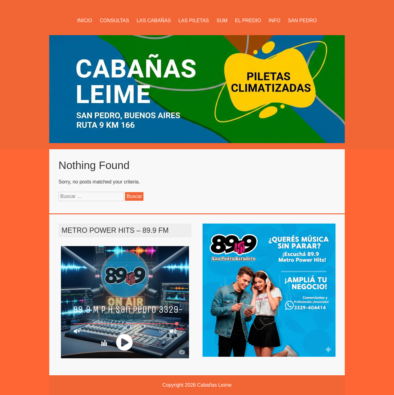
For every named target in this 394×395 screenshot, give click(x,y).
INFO (274, 20)
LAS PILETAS (193, 20)
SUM (221, 20)
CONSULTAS (114, 20)
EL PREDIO (248, 20)
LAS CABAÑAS (154, 20)
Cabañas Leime (214, 385)
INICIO (84, 20)
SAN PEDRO (302, 20)
